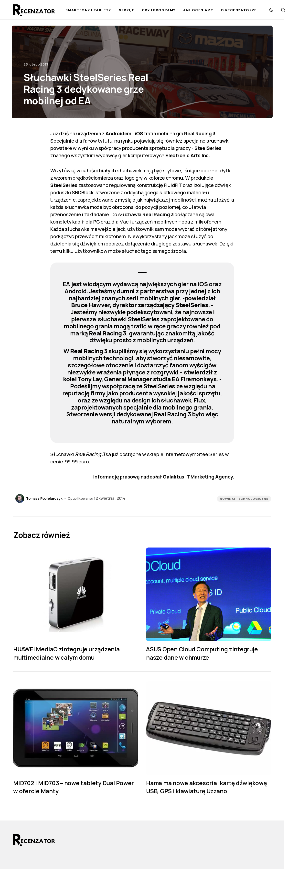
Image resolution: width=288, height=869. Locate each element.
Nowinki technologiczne (244, 499)
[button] (271, 10)
